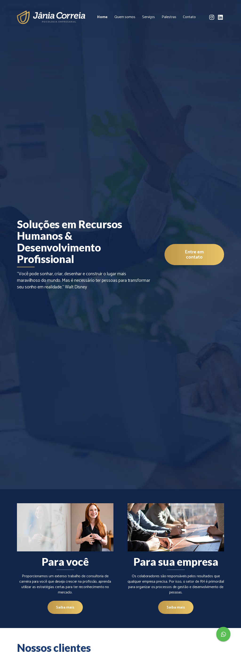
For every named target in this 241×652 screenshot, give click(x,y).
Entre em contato (194, 254)
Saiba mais (65, 607)
